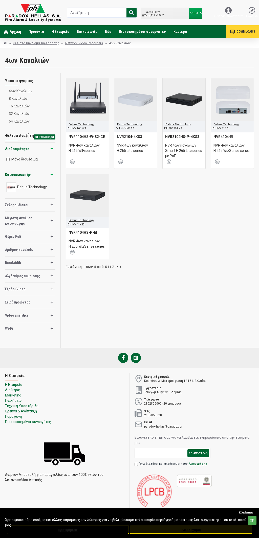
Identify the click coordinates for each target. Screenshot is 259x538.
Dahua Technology (81, 124)
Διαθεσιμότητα (17, 149)
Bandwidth (13, 263)
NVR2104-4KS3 (129, 137)
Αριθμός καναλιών (19, 250)
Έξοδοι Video (15, 289)
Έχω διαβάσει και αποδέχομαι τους (171, 464)
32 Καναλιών (19, 114)
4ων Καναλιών (20, 91)
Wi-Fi (9, 328)
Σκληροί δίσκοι (16, 205)
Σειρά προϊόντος (17, 302)
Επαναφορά (46, 137)
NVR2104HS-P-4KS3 (182, 137)
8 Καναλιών (18, 99)
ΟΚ (252, 520)
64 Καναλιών (19, 121)
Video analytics (17, 315)
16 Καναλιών (19, 106)
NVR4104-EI (223, 137)
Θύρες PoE (13, 237)
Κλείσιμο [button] (246, 512)
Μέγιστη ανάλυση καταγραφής (18, 220)
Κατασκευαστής (18, 175)
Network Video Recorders (84, 43)
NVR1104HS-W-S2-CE (87, 137)
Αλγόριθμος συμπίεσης (22, 276)
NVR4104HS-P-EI (83, 232)
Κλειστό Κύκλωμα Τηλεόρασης (36, 43)
